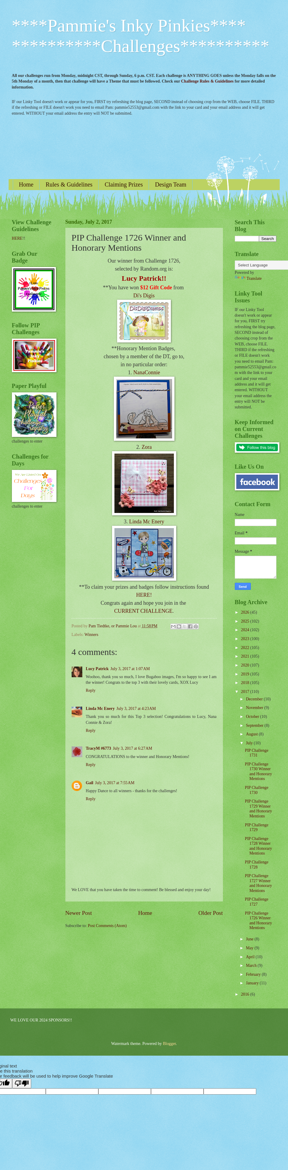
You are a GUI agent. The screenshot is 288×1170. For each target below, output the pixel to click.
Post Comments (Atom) (107, 925)
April (251, 957)
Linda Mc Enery (146, 522)
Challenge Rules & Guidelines (207, 81)
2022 (245, 647)
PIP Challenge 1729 (256, 827)
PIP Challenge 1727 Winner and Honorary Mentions (258, 883)
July (250, 743)
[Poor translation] (21, 1083)
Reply (91, 690)
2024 (245, 630)
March (251, 965)
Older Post (210, 913)
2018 (245, 682)
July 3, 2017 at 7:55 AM (114, 783)
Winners (91, 634)
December (255, 699)
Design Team (170, 184)
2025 (245, 621)
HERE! (144, 595)
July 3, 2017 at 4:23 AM (136, 708)
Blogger (169, 1043)
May (250, 948)
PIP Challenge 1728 (256, 864)
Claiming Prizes (124, 184)
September (255, 725)
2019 (245, 674)
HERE (17, 238)
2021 (245, 656)
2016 (245, 994)
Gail (89, 783)
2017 (245, 691)
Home (26, 184)
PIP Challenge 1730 (256, 790)
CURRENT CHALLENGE (143, 611)
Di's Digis (144, 296)
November (255, 707)
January (252, 983)
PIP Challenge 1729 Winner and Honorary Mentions (258, 808)
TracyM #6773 (98, 748)
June (250, 939)
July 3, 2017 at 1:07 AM (130, 669)
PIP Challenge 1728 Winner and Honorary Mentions (258, 846)
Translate (248, 278)
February (254, 974)
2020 (245, 665)
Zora (147, 447)
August (252, 734)
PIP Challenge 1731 (256, 753)
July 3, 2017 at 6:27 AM (132, 748)
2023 (245, 639)
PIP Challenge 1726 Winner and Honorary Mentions (258, 920)
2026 (245, 612)
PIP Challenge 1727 (256, 902)
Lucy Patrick (97, 669)
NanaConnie (146, 372)
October (253, 716)
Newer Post (78, 913)
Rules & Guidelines (68, 184)
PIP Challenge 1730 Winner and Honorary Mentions (258, 771)
